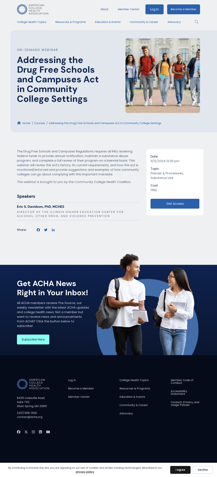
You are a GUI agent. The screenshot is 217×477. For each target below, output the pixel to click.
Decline (203, 470)
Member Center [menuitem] (129, 9)
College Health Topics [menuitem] (31, 22)
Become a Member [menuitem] (183, 9)
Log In (154, 9)
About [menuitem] (104, 9)
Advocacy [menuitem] (174, 22)
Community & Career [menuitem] (144, 22)
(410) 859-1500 (27, 413)
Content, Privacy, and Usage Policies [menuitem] (185, 404)
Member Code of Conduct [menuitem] (182, 382)
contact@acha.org (29, 417)
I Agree (180, 470)
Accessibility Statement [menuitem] (179, 393)
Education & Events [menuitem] (108, 22)
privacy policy (85, 472)
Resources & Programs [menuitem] (70, 22)
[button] (195, 22)
